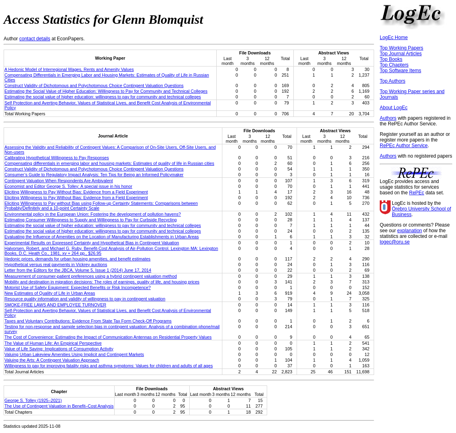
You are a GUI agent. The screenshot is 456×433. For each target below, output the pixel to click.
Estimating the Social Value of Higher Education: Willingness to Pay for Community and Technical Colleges (105, 91)
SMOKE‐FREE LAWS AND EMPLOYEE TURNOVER (55, 304)
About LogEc (394, 107)
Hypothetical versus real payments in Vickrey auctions (55, 264)
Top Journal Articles (401, 53)
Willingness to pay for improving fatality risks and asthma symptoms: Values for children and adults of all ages (108, 365)
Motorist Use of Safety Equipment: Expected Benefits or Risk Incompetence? (77, 287)
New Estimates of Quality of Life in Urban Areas (49, 293)
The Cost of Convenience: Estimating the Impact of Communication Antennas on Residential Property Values (107, 337)
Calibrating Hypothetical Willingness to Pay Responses (56, 157)
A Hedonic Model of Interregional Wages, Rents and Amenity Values (69, 69)
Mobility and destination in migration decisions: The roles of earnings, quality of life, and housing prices (101, 281)
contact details (34, 39)
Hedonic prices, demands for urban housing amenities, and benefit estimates (77, 258)
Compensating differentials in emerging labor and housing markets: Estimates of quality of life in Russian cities (109, 163)
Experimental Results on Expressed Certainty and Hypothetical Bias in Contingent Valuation (91, 242)
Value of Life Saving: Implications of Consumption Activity (58, 348)
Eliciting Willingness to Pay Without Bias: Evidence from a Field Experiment (76, 191)
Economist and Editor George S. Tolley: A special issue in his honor (68, 186)
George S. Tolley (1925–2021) (33, 400)
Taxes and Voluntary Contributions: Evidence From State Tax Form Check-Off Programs (88, 321)
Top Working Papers (401, 48)
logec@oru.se (395, 242)
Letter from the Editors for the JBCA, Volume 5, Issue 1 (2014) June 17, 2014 (77, 270)
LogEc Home (394, 37)
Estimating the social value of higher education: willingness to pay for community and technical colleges (102, 96)
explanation (409, 230)
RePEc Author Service (404, 145)
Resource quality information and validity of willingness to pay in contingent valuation (84, 298)
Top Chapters (394, 65)
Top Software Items (400, 70)
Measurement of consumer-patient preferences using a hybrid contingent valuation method (90, 276)
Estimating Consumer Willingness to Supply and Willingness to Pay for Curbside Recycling (90, 219)
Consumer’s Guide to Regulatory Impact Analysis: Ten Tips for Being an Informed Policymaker (94, 174)
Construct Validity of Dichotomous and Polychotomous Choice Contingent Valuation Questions (94, 85)
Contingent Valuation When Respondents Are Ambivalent (58, 180)
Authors (388, 118)
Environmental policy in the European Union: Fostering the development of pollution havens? (92, 214)
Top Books (391, 59)
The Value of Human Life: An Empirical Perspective (53, 343)
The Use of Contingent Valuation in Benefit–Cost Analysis (59, 406)
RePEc (416, 193)
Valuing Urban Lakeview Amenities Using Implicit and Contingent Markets (74, 354)
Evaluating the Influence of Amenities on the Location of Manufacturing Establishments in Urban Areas (101, 236)
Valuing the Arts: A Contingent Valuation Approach (51, 360)
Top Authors (392, 81)
